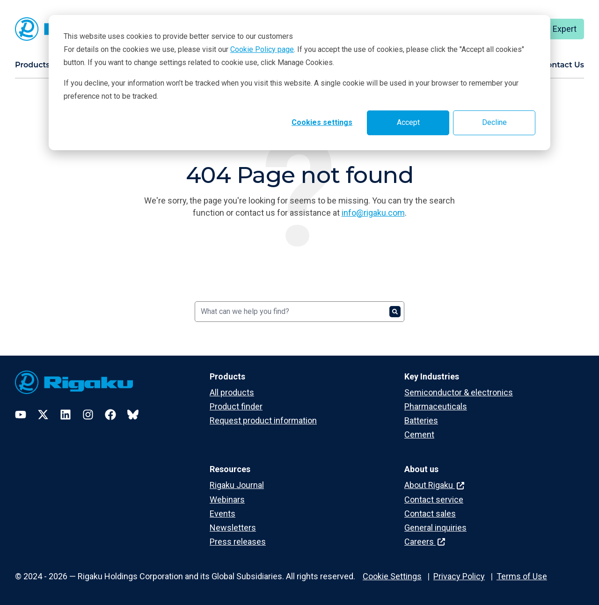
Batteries (421, 420)
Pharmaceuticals (435, 406)
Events (222, 513)
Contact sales (430, 513)
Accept (408, 122)
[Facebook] (110, 414)
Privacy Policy (459, 576)
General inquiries (435, 527)
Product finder (236, 406)
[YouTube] (20, 414)
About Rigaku (434, 485)
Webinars (227, 499)
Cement (419, 434)
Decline (494, 122)
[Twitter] (43, 414)
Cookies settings (322, 122)
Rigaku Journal (237, 485)
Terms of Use (522, 576)
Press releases (238, 542)
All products (232, 392)
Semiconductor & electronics (458, 392)
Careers (424, 542)
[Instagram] (88, 414)
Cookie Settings (392, 576)
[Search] (299, 311)
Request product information (263, 420)
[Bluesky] (133, 414)
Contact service (433, 499)
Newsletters (233, 527)
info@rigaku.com (373, 213)
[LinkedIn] (65, 414)
